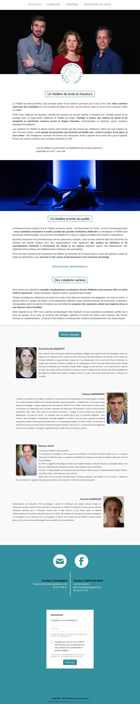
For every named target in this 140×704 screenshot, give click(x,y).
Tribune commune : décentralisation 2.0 (69, 266)
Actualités (34, 4)
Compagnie (53, 4)
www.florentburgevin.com (82, 702)
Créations (72, 4)
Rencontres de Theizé (97, 4)
